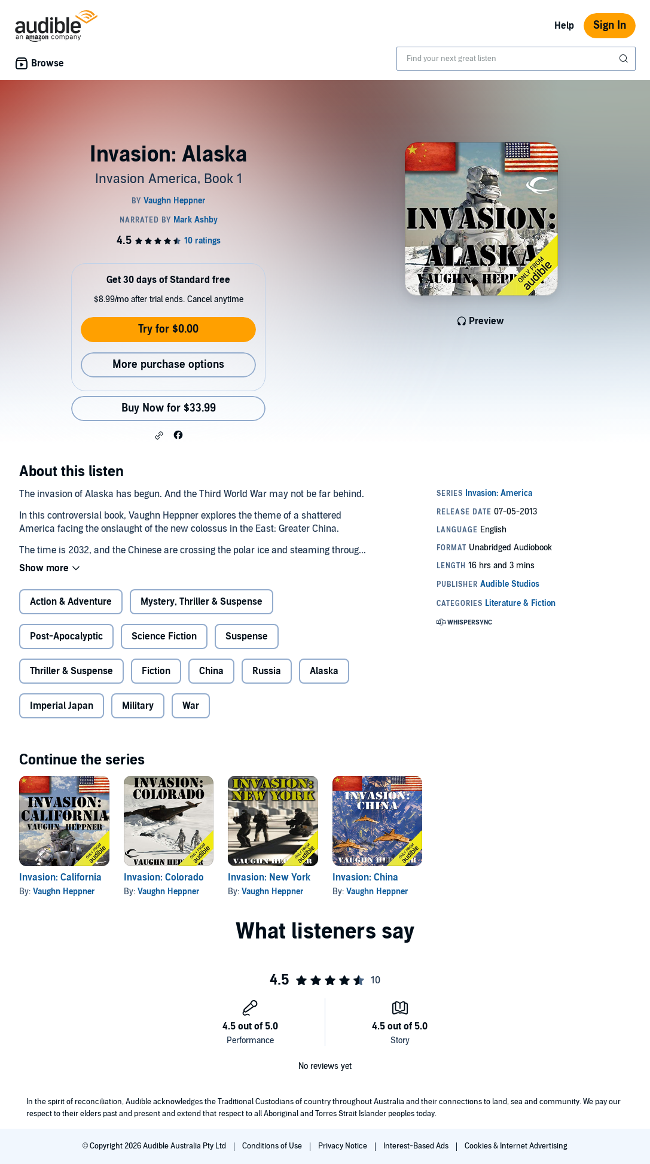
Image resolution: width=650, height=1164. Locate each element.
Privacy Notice (343, 1146)
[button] (159, 435)
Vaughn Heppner (64, 891)
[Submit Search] (625, 59)
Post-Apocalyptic (66, 636)
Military (138, 706)
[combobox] (516, 59)
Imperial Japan (61, 706)
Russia (266, 671)
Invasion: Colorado (164, 877)
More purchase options (168, 364)
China (211, 671)
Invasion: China (365, 877)
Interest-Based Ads (416, 1146)
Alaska (324, 671)
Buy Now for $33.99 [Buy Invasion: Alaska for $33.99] (168, 408)
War (190, 706)
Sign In (609, 25)
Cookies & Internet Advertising (516, 1146)
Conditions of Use (273, 1146)
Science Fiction (164, 636)
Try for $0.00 (168, 329)
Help (564, 26)
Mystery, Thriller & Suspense (202, 602)
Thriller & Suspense (71, 671)
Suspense (246, 636)
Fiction (156, 671)
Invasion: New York (269, 877)
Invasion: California (60, 877)
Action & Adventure (71, 602)
